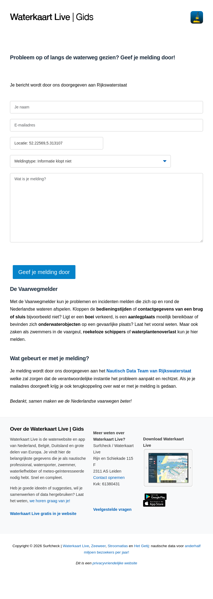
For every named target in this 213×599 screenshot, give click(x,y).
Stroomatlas (118, 546)
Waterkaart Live (76, 546)
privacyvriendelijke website (115, 563)
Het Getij (141, 546)
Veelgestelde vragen (112, 509)
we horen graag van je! (49, 501)
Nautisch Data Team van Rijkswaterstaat (148, 371)
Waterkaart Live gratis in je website (43, 513)
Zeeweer (98, 546)
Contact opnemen (109, 477)
